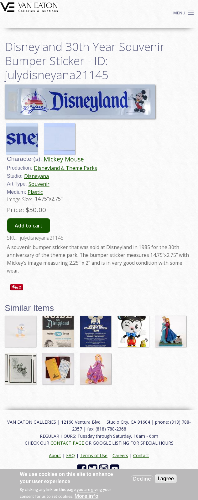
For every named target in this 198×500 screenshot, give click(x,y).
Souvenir (39, 184)
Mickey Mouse (64, 159)
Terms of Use (93, 455)
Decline (142, 478)
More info (86, 495)
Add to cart (29, 225)
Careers (120, 455)
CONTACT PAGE (67, 443)
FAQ (70, 455)
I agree (166, 478)
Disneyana (36, 176)
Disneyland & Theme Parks (65, 168)
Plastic (35, 192)
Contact (141, 455)
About (55, 455)
